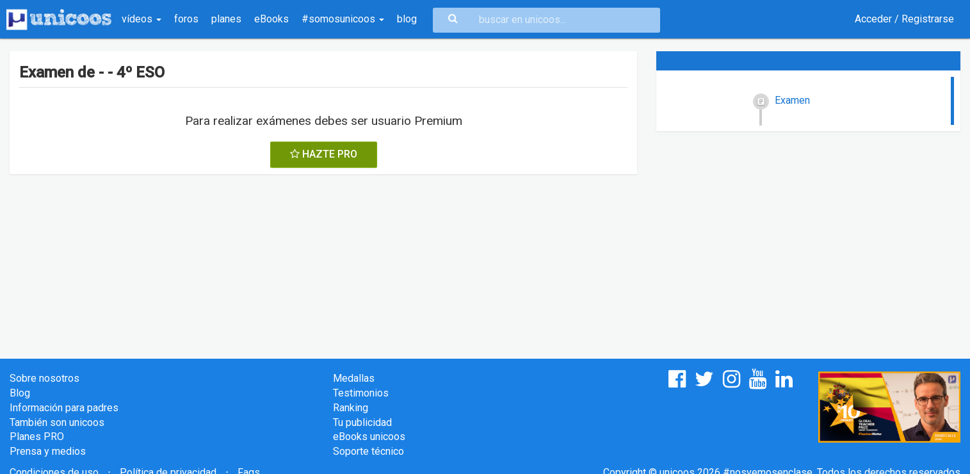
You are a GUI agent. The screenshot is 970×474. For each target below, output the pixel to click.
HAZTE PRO (323, 154)
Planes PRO (37, 436)
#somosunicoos (343, 19)
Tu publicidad (362, 422)
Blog (20, 393)
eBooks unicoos (369, 436)
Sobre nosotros (44, 378)
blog (407, 19)
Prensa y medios (48, 451)
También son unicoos (57, 422)
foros (186, 19)
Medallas (354, 378)
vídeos (141, 19)
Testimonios (361, 393)
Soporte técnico (368, 451)
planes (226, 19)
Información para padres (64, 408)
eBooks (271, 19)
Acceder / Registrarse (904, 19)
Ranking (350, 408)
